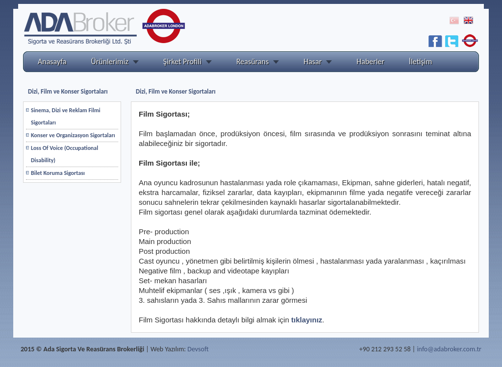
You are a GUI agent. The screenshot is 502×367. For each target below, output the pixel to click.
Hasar (312, 61)
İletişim (420, 61)
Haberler (370, 61)
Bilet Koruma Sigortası (58, 173)
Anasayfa (52, 61)
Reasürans (252, 61)
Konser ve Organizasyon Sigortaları (73, 135)
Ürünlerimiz (109, 61)
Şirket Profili (182, 61)
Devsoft (197, 349)
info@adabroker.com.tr (449, 349)
